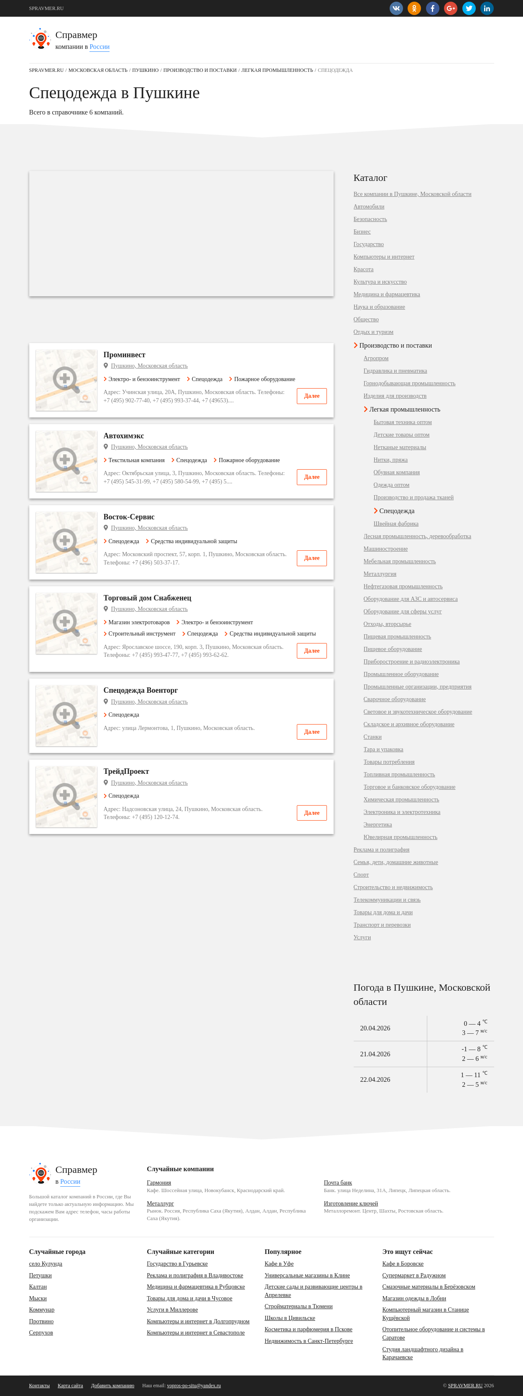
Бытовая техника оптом (403, 422)
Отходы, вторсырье (387, 624)
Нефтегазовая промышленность (403, 587)
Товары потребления (389, 762)
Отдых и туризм (374, 332)
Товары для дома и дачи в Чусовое (189, 1298)
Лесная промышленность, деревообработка (418, 536)
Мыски (38, 1298)
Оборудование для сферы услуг (403, 612)
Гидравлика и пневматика (395, 371)
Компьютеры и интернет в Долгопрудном (198, 1321)
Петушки (40, 1275)
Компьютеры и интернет (384, 257)
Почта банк (338, 1183)
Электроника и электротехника (402, 812)
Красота (364, 269)
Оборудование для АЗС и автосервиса (411, 599)
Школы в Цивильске (290, 1318)
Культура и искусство (380, 282)
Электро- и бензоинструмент (142, 379)
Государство (369, 244)
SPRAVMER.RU (46, 8)
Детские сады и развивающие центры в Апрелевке (313, 1291)
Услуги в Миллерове (172, 1310)
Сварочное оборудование (395, 699)
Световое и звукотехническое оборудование (418, 712)
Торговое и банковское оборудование (410, 787)
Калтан (38, 1287)
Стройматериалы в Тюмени (299, 1306)
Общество (366, 320)
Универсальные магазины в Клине (307, 1275)
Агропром (376, 358)
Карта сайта (70, 1385)
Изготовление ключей (351, 1203)
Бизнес (362, 232)
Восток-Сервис (129, 517)
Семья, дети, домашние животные (396, 862)
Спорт (361, 875)
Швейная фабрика (396, 524)
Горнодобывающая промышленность (410, 384)
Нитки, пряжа (391, 460)
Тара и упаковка (383, 750)
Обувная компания (397, 473)
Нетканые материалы (400, 447)
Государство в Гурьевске (177, 1264)
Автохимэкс (124, 436)
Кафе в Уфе (279, 1264)
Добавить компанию (113, 1385)
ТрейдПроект (126, 771)
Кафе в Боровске (403, 1264)
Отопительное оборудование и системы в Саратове (434, 1333)
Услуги (362, 938)
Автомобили (369, 207)
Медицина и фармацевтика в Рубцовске (196, 1287)
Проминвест (124, 355)
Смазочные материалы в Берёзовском (429, 1287)
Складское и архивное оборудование (409, 724)
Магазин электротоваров (137, 622)
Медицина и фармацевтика (387, 295)
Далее (311, 396)
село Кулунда (46, 1264)
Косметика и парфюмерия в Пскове (308, 1329)
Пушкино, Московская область (149, 366)
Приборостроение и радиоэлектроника (412, 662)
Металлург (160, 1203)
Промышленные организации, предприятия (418, 687)
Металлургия (380, 574)
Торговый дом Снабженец (147, 598)
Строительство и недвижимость (393, 887)
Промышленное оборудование (401, 674)
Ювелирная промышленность (401, 837)
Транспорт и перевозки (382, 925)
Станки (373, 737)
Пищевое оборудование (393, 649)
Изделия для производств (395, 396)
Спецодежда (204, 379)
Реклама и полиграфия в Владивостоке (195, 1275)
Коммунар (42, 1310)
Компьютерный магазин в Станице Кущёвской (426, 1314)
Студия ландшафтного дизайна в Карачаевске (423, 1353)
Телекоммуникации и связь (387, 900)
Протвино (41, 1321)
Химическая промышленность (401, 800)
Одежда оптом (392, 485)
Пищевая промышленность (397, 637)
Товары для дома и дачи (383, 912)
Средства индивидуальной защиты (191, 541)
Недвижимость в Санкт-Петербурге (309, 1341)
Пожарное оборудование (262, 379)
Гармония (159, 1183)
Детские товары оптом (402, 435)
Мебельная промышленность (400, 562)
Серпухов (41, 1333)
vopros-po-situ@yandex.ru (194, 1385)
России (99, 46)
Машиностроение (386, 549)
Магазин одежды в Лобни (414, 1298)
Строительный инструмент (140, 634)
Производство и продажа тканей (414, 498)
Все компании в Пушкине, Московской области (413, 194)
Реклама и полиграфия (382, 850)
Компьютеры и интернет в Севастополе (196, 1333)
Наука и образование (380, 307)
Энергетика (378, 825)
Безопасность (370, 219)
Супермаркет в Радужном (414, 1275)
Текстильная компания (134, 460)
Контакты (39, 1385)
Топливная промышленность (399, 775)
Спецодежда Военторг (141, 690)
